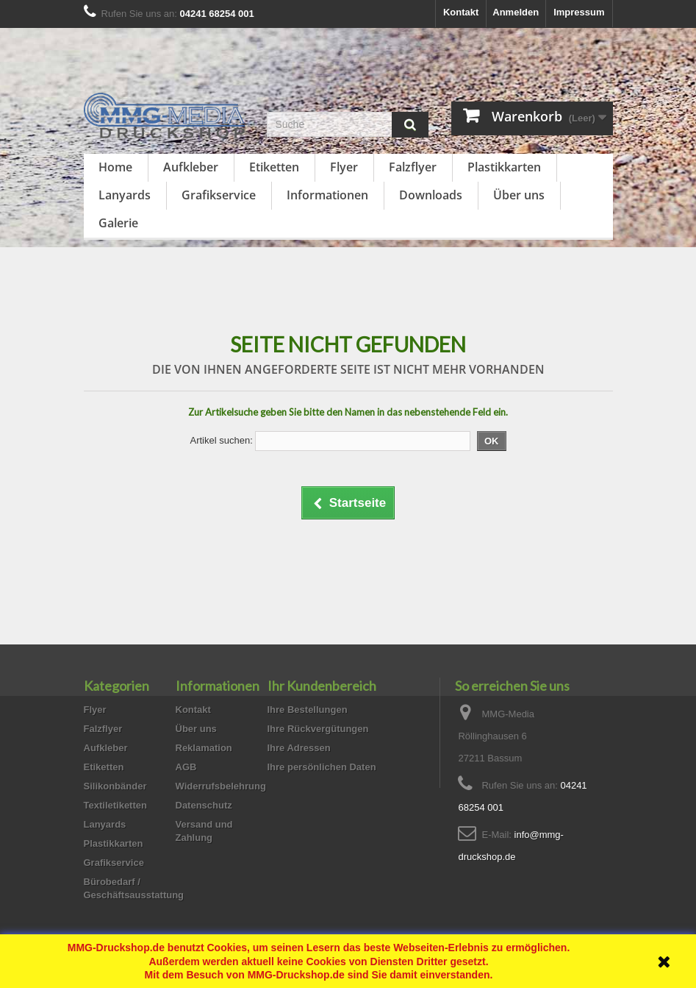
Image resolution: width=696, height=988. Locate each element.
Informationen (327, 195)
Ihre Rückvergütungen (318, 728)
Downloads (430, 195)
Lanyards (124, 195)
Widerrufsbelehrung (221, 786)
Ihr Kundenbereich (322, 686)
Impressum (578, 12)
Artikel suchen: (221, 440)
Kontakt (460, 12)
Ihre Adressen (299, 747)
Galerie (118, 223)
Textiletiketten (115, 805)
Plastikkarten (504, 167)
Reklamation (204, 747)
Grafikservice (219, 195)
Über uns (519, 195)
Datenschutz (204, 805)
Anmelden (515, 12)
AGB (186, 766)
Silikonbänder (115, 786)
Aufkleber (190, 167)
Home (115, 167)
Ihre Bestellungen (308, 709)
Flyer (344, 167)
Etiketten (274, 167)
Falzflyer (413, 167)
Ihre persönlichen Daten (322, 766)
